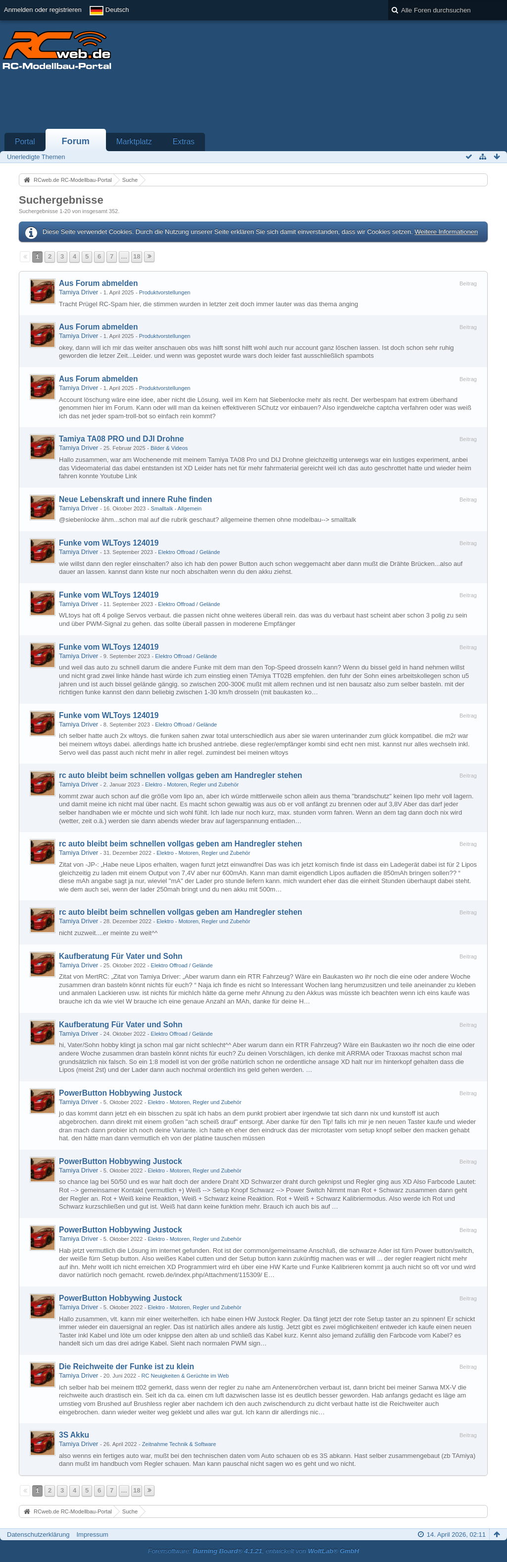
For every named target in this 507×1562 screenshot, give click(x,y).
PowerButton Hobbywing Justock (120, 1093)
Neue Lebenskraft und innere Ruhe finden (135, 499)
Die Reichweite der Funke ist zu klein (126, 1366)
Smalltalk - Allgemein (176, 508)
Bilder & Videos (169, 448)
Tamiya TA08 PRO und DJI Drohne (121, 439)
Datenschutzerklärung (38, 1534)
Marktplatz (134, 141)
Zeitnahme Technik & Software (179, 1444)
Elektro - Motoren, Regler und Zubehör (192, 784)
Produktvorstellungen (165, 292)
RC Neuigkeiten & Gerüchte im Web (185, 1376)
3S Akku (74, 1435)
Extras (184, 141)
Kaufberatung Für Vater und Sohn (121, 956)
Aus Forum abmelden (98, 283)
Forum (75, 141)
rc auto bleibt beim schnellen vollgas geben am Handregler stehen (180, 775)
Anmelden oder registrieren (43, 9)
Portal (25, 141)
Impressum (92, 1534)
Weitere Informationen (446, 231)
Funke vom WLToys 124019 (108, 543)
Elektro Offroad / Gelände (189, 552)
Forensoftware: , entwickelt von (253, 1551)
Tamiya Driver (78, 292)
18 (136, 256)
